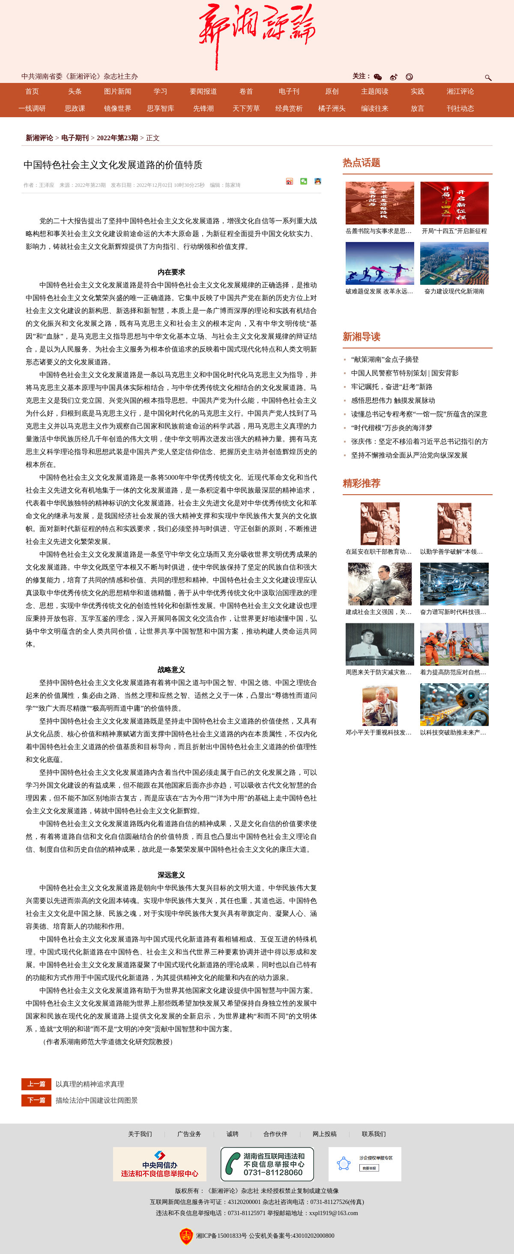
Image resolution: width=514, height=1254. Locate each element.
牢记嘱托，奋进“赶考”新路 (392, 386)
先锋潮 (203, 108)
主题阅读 (374, 91)
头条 (75, 91)
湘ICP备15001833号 (222, 1236)
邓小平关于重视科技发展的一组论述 (394, 732)
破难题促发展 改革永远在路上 (385, 291)
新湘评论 (39, 138)
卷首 (246, 91)
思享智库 (160, 108)
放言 (417, 108)
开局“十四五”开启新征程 (454, 231)
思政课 (75, 108)
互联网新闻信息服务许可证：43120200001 (205, 1202)
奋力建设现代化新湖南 (454, 291)
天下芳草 (246, 108)
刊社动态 (460, 108)
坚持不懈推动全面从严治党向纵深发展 (409, 455)
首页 (32, 91)
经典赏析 (289, 108)
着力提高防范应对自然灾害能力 (462, 672)
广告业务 (189, 1134)
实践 (417, 91)
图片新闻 (117, 91)
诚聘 (233, 1134)
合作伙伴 (275, 1134)
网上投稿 (325, 1134)
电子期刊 (75, 138)
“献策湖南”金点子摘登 (385, 359)
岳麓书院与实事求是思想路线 (385, 231)
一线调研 (32, 108)
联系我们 (374, 1134)
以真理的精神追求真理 (90, 1084)
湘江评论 (460, 91)
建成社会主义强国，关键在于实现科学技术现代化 (412, 612)
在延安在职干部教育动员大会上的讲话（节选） (409, 552)
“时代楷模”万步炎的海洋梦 (392, 427)
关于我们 (140, 1134)
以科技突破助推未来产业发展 (459, 732)
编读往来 (374, 108)
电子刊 (289, 91)
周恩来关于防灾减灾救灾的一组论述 (394, 672)
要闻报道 (203, 91)
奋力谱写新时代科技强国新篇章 (462, 612)
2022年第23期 (117, 138)
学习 (160, 91)
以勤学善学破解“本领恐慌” (455, 552)
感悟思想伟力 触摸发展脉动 (393, 400)
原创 (332, 91)
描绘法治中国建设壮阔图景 (97, 1100)
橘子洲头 (332, 108)
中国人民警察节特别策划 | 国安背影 (405, 373)
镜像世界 (117, 108)
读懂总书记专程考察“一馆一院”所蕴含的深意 (419, 414)
